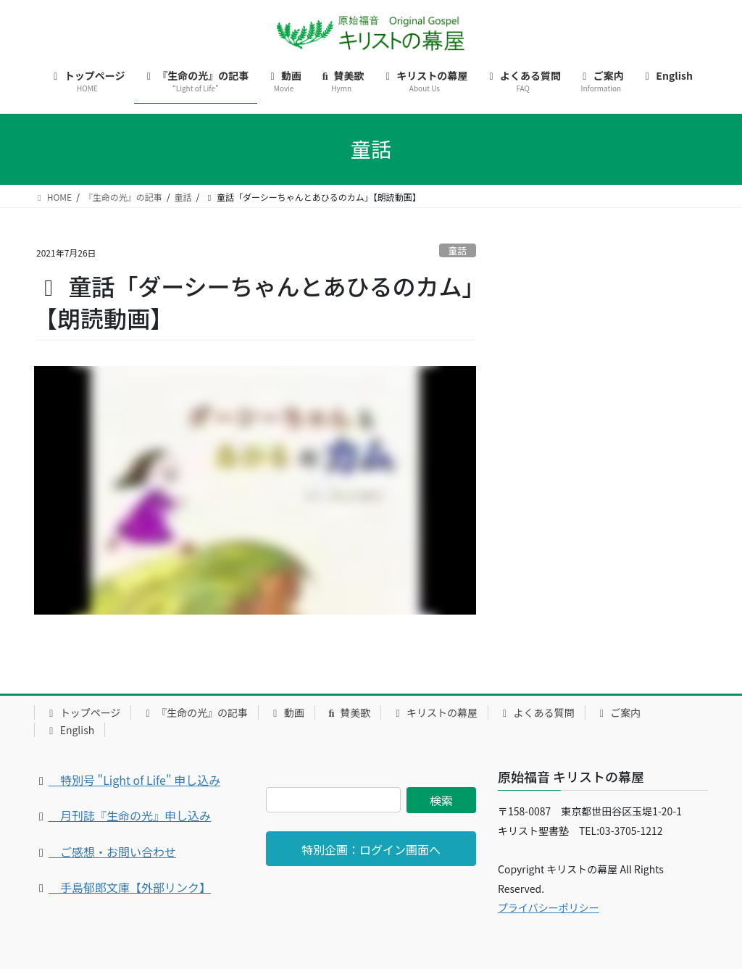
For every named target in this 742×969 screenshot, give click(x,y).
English (69, 730)
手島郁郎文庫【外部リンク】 (130, 887)
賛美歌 (348, 712)
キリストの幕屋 (434, 712)
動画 (286, 712)
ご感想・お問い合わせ (112, 851)
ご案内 (618, 712)
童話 (458, 250)
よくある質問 (537, 712)
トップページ (82, 712)
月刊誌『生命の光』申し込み (130, 815)
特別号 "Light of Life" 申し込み (134, 780)
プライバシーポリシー (548, 907)
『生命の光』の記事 (194, 712)
